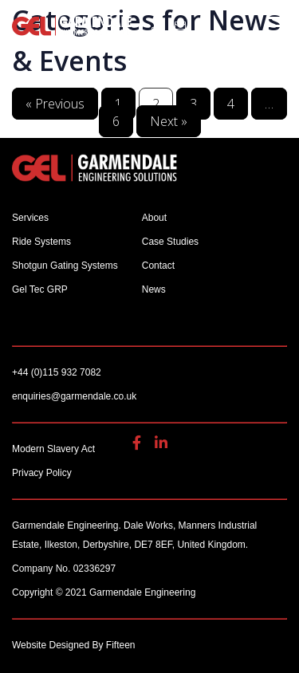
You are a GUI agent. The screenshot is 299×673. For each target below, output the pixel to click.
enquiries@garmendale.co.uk (180, 26)
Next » (168, 121)
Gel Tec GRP (40, 289)
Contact (158, 265)
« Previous (55, 103)
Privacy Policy (42, 472)
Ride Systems (41, 241)
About (154, 217)
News (154, 289)
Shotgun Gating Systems (65, 265)
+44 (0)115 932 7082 (157, 25)
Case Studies (170, 241)
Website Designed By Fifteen (74, 645)
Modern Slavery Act (53, 449)
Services (30, 217)
